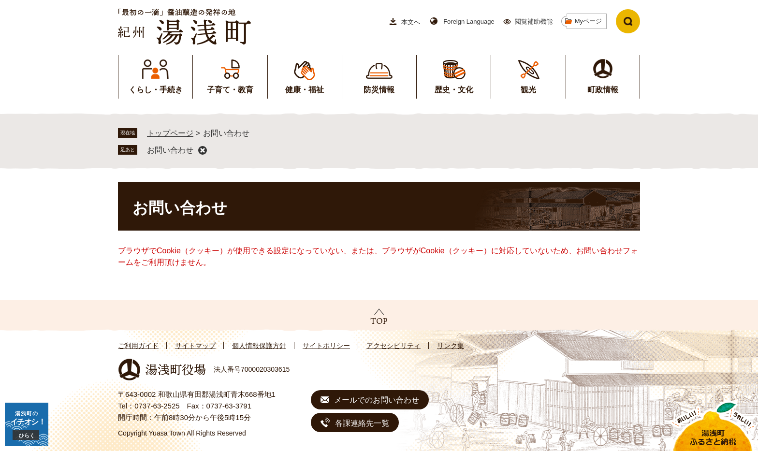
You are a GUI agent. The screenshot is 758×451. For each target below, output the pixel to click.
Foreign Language (469, 21)
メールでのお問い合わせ (376, 400)
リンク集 (450, 345)
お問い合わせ (170, 150)
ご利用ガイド (138, 345)
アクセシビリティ (393, 345)
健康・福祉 (304, 90)
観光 (528, 90)
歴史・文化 (454, 90)
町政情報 (602, 90)
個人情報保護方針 (259, 345)
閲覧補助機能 (534, 21)
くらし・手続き (156, 90)
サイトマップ (195, 345)
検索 (628, 21)
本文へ (410, 22)
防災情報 (379, 90)
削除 (202, 150)
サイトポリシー (326, 345)
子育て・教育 (230, 90)
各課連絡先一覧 (362, 423)
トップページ (170, 133)
